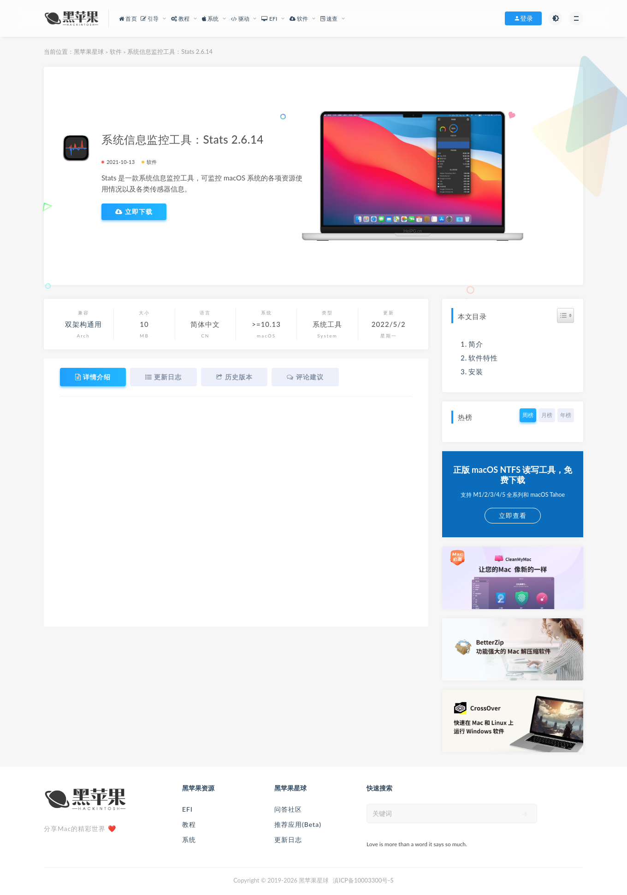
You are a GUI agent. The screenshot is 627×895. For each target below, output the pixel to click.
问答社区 (288, 809)
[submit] (525, 814)
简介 (475, 344)
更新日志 (288, 839)
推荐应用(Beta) (297, 824)
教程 (189, 824)
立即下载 (134, 211)
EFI (187, 809)
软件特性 (483, 358)
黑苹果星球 (89, 51)
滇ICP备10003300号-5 (363, 880)
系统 (189, 839)
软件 (116, 51)
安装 (475, 371)
